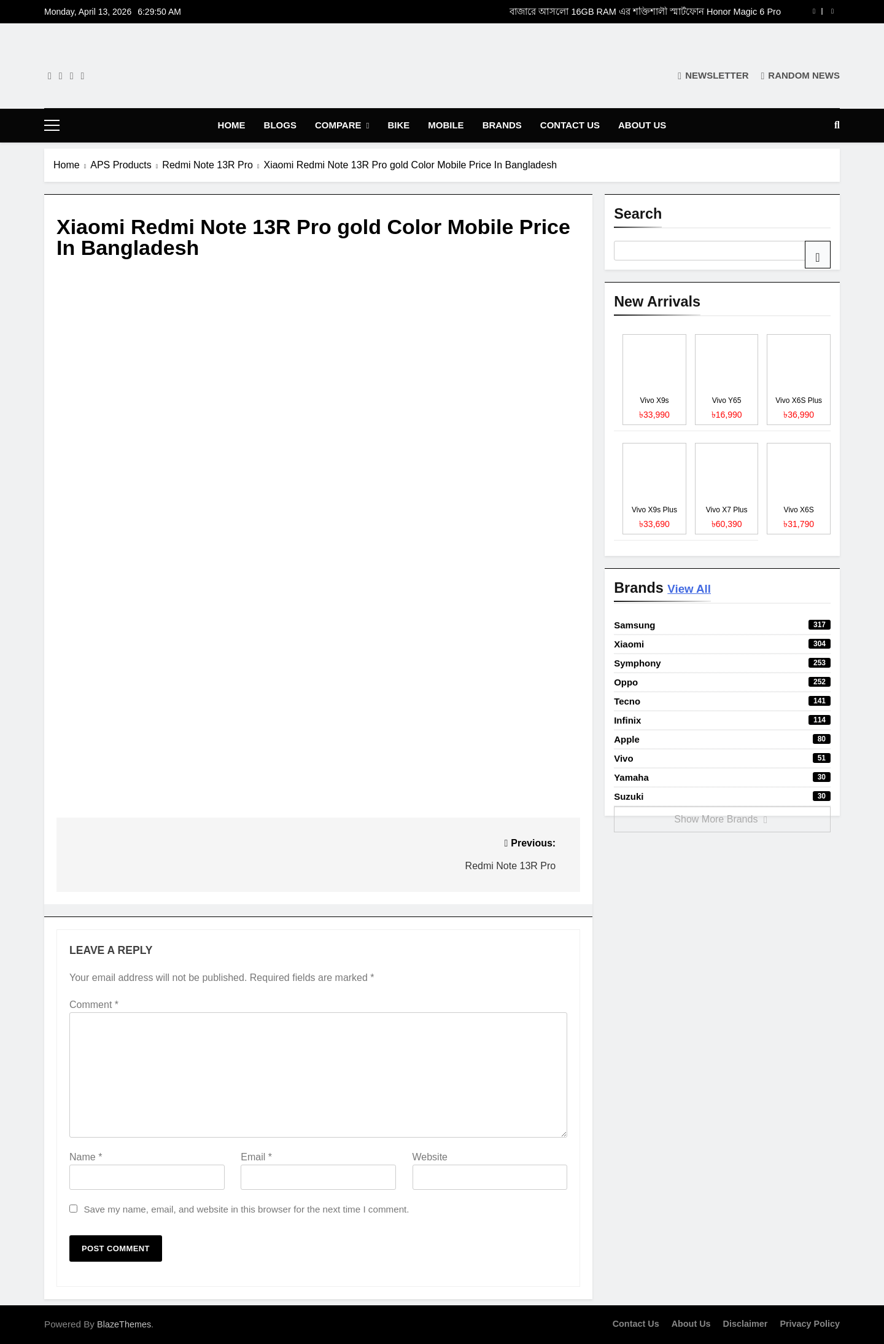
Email (256, 1157)
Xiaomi (722, 644)
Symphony (722, 663)
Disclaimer (745, 1324)
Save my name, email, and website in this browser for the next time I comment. (246, 1209)
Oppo (722, 682)
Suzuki (722, 796)
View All (689, 588)
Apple (722, 739)
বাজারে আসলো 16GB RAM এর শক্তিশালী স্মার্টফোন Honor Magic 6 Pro (645, 12)
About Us (642, 125)
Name (85, 1157)
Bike (398, 125)
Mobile (445, 125)
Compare (338, 125)
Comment (93, 1004)
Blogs (280, 125)
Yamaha (722, 777)
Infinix (722, 720)
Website (430, 1157)
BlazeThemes (124, 1324)
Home (232, 125)
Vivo (722, 758)
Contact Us (570, 125)
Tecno (722, 701)
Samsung (722, 625)
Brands (502, 125)
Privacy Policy (810, 1324)
